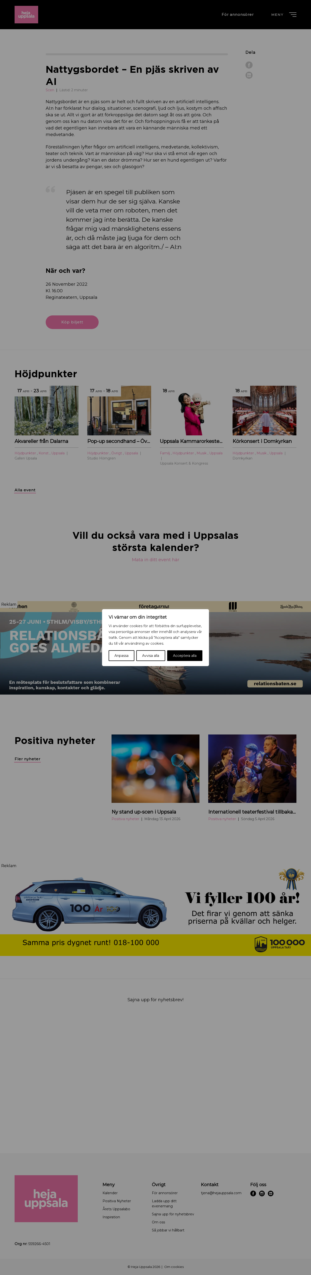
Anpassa (121, 655)
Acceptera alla (185, 655)
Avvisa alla (150, 655)
